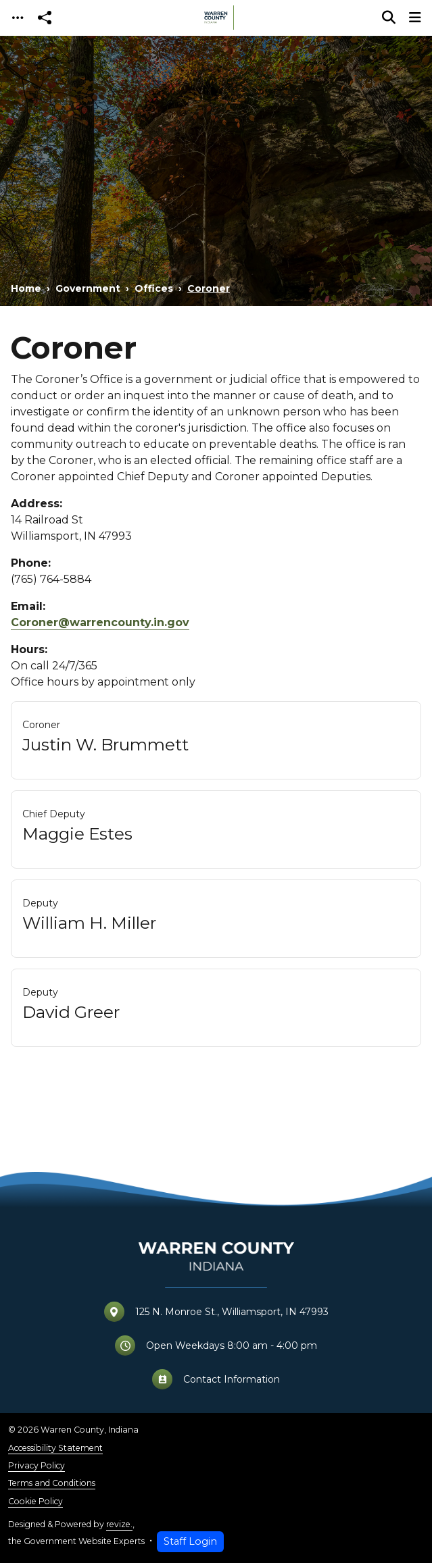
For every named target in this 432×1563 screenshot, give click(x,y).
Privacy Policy (36, 1465)
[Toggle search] (389, 17)
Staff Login (190, 1541)
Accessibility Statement (55, 1448)
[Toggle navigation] (17, 17)
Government (87, 288)
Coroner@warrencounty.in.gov (100, 622)
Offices (154, 288)
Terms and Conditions (51, 1483)
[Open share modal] (44, 17)
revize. (119, 1524)
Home (26, 288)
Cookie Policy (35, 1501)
